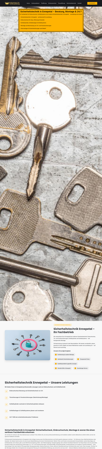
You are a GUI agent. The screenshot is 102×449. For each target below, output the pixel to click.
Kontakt (79, 3)
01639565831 (92, 3)
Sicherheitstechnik (71, 3)
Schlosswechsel (52, 3)
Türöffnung (44, 3)
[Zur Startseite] (12, 3)
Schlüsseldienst (35, 3)
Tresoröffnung (61, 3)
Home (28, 3)
